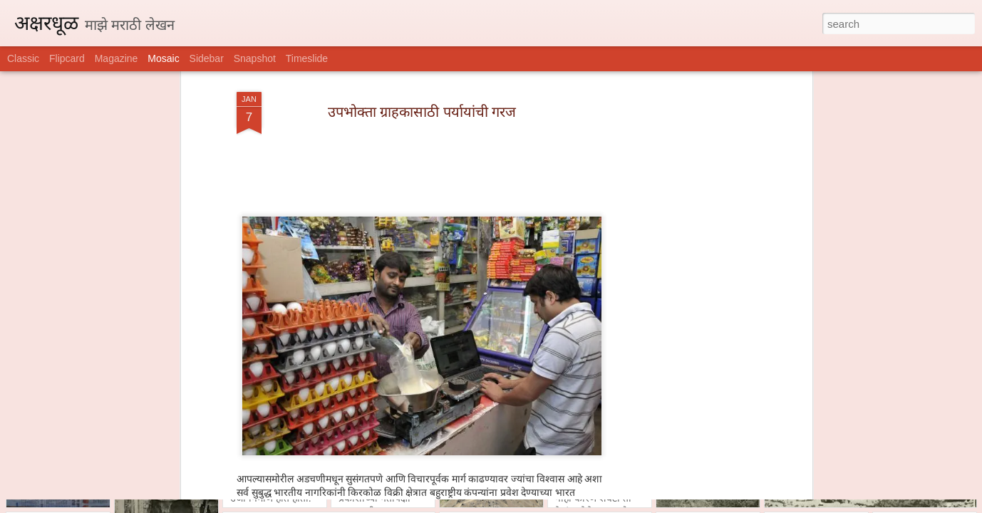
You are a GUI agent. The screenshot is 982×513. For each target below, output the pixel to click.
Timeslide (307, 58)
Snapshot (255, 58)
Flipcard (67, 58)
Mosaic (163, 58)
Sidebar (207, 58)
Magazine (116, 58)
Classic (23, 58)
